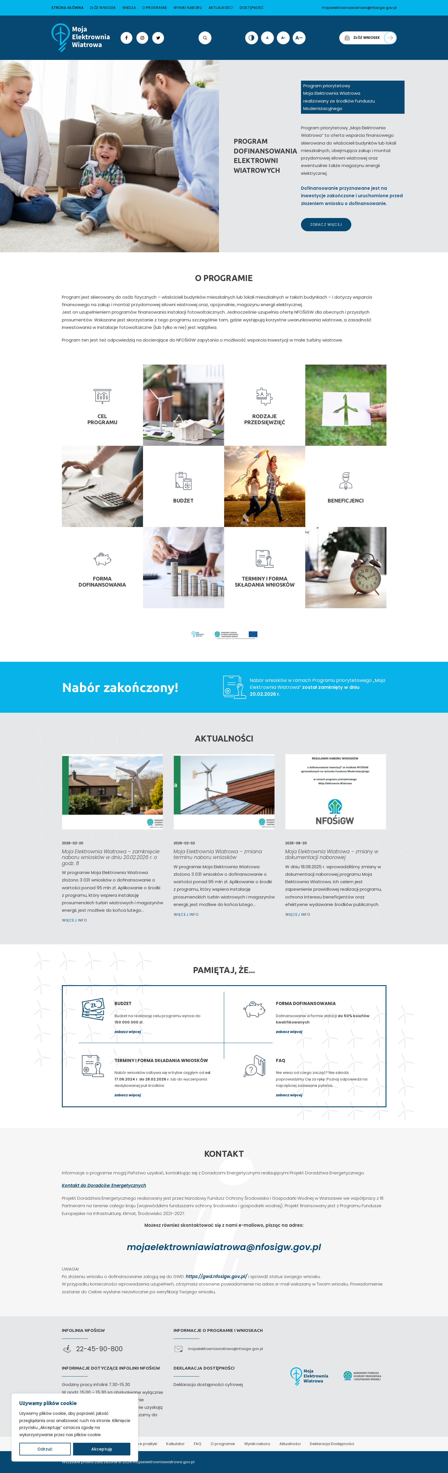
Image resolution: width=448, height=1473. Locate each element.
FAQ (197, 1443)
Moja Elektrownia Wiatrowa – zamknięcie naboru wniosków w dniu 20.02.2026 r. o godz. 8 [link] (111, 848)
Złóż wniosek (103, 7)
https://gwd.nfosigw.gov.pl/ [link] (216, 1276)
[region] (75, 1427)
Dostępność (252, 7)
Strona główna (68, 7)
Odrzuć (44, 1449)
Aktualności (221, 7)
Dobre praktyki (143, 1443)
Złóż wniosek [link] (370, 38)
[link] (81, 37)
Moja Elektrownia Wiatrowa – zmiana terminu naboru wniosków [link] (221, 845)
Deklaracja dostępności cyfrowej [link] (208, 1384)
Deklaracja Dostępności (332, 1443)
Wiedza (129, 7)
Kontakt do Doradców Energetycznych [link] (104, 1185)
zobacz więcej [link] (128, 1031)
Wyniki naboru (188, 7)
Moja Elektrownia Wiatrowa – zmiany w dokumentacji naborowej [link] (333, 845)
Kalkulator (175, 1443)
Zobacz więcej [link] (326, 224)
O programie (154, 7)
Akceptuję (101, 1449)
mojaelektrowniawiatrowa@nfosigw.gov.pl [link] (224, 1247)
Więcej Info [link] (93, 879)
